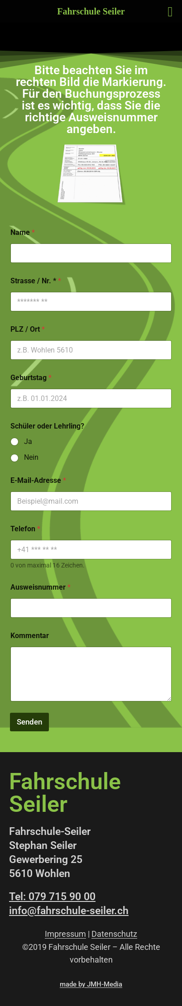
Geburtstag (31, 377)
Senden (29, 721)
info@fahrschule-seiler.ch (69, 911)
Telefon (25, 528)
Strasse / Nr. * (35, 281)
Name (22, 232)
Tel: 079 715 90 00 (52, 897)
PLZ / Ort (27, 329)
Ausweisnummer (40, 587)
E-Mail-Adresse (38, 480)
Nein (31, 457)
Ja (28, 441)
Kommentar (29, 635)
